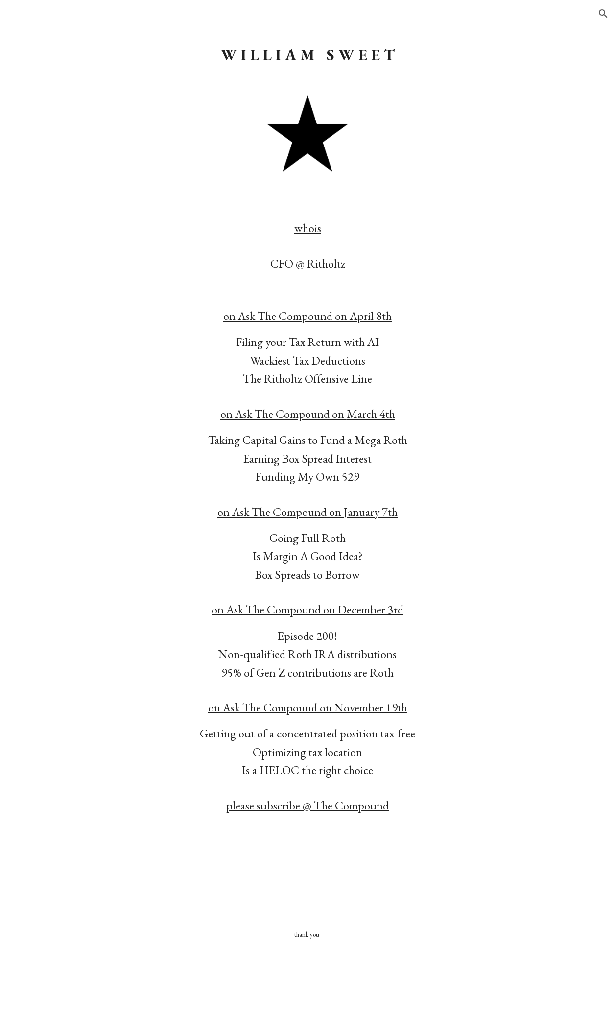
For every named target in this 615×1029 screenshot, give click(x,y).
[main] (308, 55)
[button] (603, 13)
